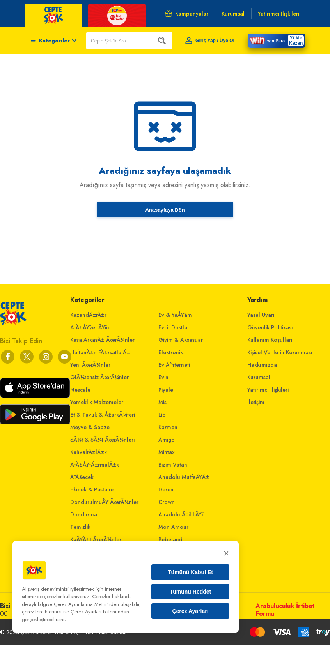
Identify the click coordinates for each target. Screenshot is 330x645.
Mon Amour (173, 527)
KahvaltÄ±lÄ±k (88, 452)
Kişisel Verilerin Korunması (279, 352)
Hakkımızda (262, 365)
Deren (166, 489)
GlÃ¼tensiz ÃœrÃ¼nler (99, 377)
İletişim (255, 402)
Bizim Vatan (172, 464)
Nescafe (80, 390)
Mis (162, 402)
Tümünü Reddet (190, 591)
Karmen (167, 427)
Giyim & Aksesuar (180, 340)
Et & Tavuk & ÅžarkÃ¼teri (102, 415)
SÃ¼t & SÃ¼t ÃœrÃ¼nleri (102, 440)
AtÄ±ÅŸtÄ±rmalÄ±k (94, 464)
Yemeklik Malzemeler (96, 402)
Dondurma (83, 514)
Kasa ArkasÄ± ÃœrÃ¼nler (102, 340)
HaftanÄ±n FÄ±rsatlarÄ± (100, 352)
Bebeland (170, 539)
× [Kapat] (226, 553)
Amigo (166, 440)
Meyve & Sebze (90, 427)
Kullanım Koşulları (270, 340)
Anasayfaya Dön (165, 210)
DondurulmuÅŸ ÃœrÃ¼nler (104, 502)
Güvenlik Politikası (270, 327)
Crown (166, 502)
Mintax (166, 452)
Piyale (165, 390)
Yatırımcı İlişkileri (268, 390)
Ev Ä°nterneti (174, 365)
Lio (162, 415)
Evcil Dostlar (173, 327)
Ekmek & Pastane (92, 489)
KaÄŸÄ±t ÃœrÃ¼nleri (96, 539)
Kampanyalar (186, 13)
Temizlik (80, 527)
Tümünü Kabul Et (190, 572)
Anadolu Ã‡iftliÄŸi (180, 514)
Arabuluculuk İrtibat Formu (284, 609)
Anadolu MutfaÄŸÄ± (183, 477)
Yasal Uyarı (261, 315)
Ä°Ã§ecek (82, 477)
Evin (163, 377)
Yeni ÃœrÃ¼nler (90, 365)
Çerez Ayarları (190, 611)
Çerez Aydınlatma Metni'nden (86, 604)
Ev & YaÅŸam (175, 315)
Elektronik (170, 352)
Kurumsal (258, 377)
